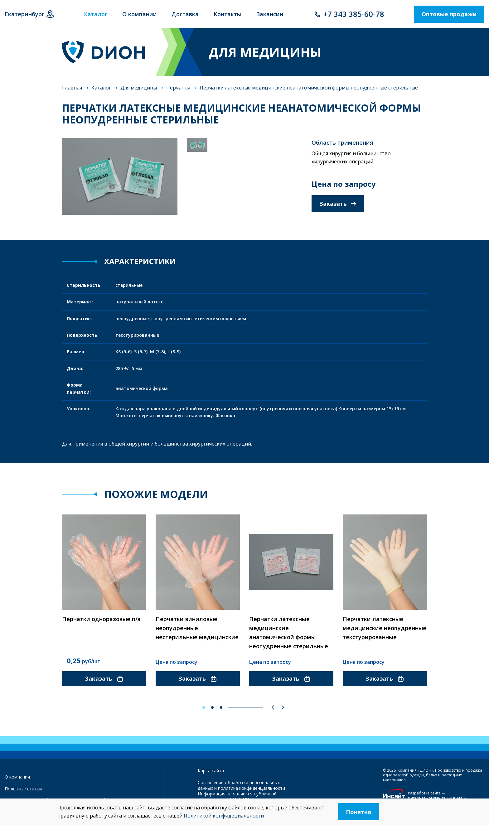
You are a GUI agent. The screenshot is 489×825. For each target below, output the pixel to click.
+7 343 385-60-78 (353, 14)
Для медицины (138, 87)
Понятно (358, 812)
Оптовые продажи (449, 14)
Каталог (101, 87)
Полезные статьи (23, 789)
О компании (17, 777)
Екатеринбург (24, 14)
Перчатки (178, 87)
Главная (72, 87)
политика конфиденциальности (251, 788)
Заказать (337, 203)
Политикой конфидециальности (224, 815)
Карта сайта (211, 771)
